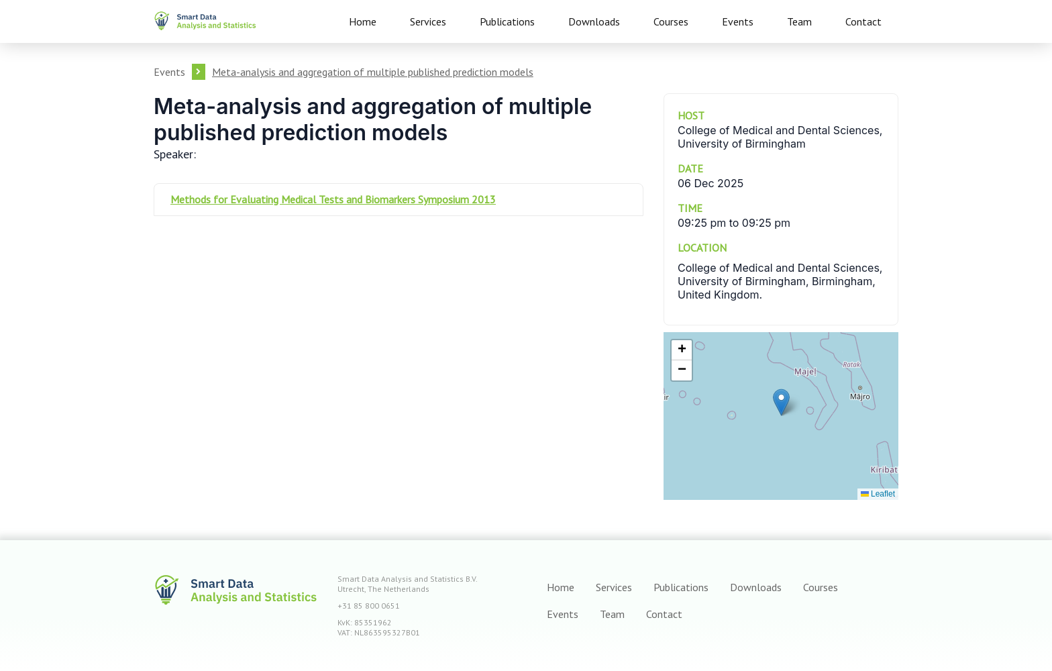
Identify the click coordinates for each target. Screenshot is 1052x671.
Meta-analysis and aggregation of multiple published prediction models (372, 72)
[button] (781, 402)
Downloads (594, 21)
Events (737, 21)
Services (428, 21)
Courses (670, 21)
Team (799, 21)
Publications (507, 21)
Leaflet (878, 494)
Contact (863, 21)
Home (362, 21)
